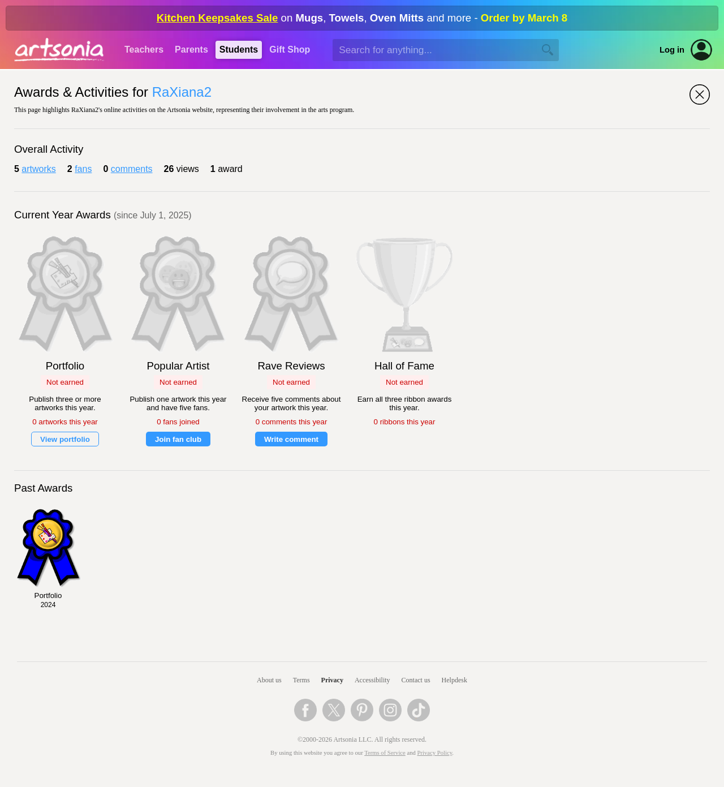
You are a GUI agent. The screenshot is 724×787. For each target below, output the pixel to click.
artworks (38, 169)
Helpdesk (454, 680)
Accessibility (372, 680)
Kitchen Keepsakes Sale (217, 18)
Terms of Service (385, 753)
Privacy (332, 680)
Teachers (143, 49)
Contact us (416, 680)
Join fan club (178, 439)
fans (83, 169)
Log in (672, 49)
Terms (301, 680)
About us (269, 680)
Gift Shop (289, 49)
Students (238, 49)
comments (132, 169)
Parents (191, 49)
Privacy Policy (435, 753)
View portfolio (65, 439)
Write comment (291, 439)
